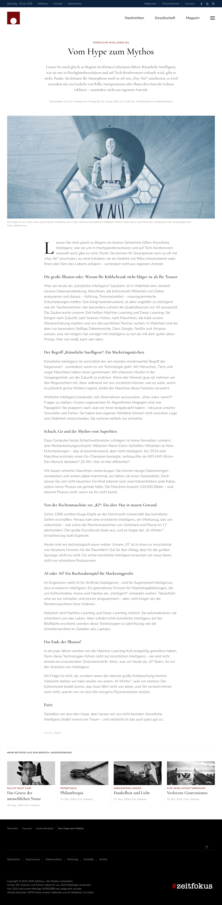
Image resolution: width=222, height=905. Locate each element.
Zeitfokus (43, 3)
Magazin (192, 18)
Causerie (189, 3)
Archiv (103, 859)
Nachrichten (134, 18)
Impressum (33, 859)
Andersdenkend (163, 101)
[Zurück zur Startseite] (13, 18)
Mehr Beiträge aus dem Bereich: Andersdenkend (39, 752)
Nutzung (72, 859)
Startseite (13, 859)
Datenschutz (75, 3)
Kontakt (58, 3)
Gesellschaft (165, 18)
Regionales (151, 3)
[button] (212, 18)
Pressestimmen (170, 3)
